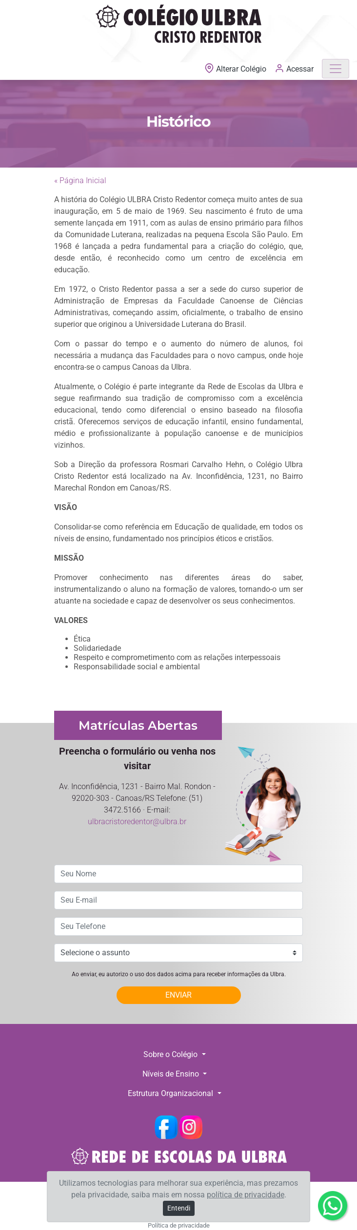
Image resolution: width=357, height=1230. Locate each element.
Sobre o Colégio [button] (171, 1054)
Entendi (178, 1208)
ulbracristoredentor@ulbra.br (137, 821)
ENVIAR (178, 995)
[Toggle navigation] (335, 68)
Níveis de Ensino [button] (171, 1074)
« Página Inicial (80, 180)
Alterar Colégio (236, 69)
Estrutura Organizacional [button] (171, 1093)
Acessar (294, 68)
